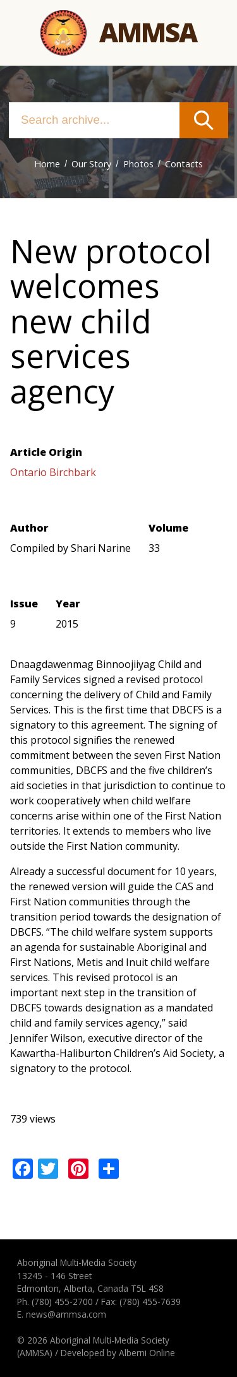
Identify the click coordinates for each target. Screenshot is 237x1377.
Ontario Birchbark (53, 472)
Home (47, 164)
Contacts (184, 164)
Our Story (91, 164)
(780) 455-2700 (62, 1302)
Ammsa (148, 32)
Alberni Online (147, 1353)
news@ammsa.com (66, 1314)
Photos (138, 164)
